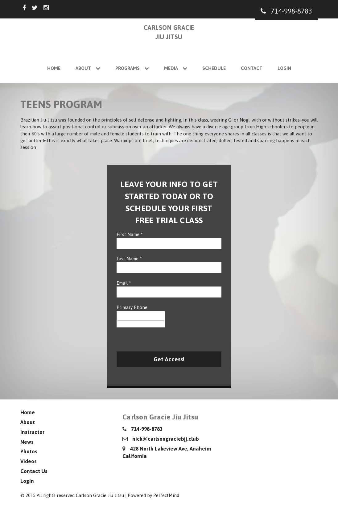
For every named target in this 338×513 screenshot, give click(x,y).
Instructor (32, 432)
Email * (124, 283)
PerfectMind (166, 495)
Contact (251, 68)
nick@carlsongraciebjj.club (160, 439)
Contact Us (33, 471)
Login (284, 68)
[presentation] (163, 339)
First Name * (130, 234)
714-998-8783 (286, 11)
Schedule (214, 68)
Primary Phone (132, 307)
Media (175, 68)
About (88, 68)
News (27, 442)
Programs (132, 68)
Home (53, 68)
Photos (28, 451)
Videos (28, 461)
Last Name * (129, 258)
